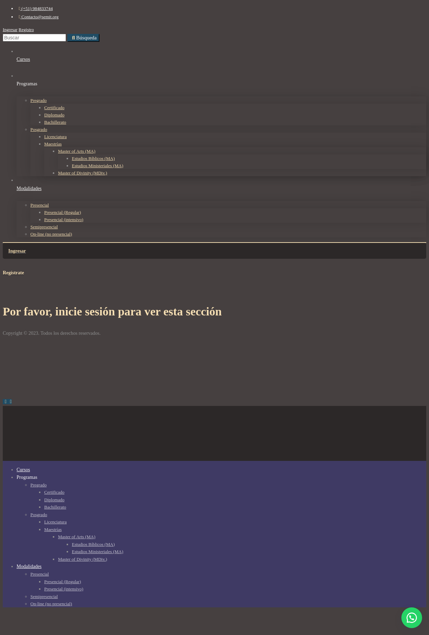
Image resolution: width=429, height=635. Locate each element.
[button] (411, 617)
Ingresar (10, 29)
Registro (26, 29)
